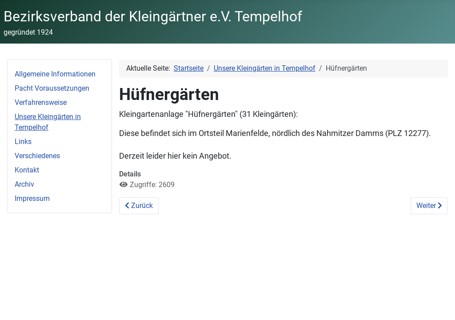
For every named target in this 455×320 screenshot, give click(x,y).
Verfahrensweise (41, 102)
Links (23, 141)
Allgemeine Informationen (55, 74)
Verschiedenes (37, 156)
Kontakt (27, 170)
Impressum (32, 198)
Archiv (24, 184)
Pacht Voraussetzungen (52, 88)
